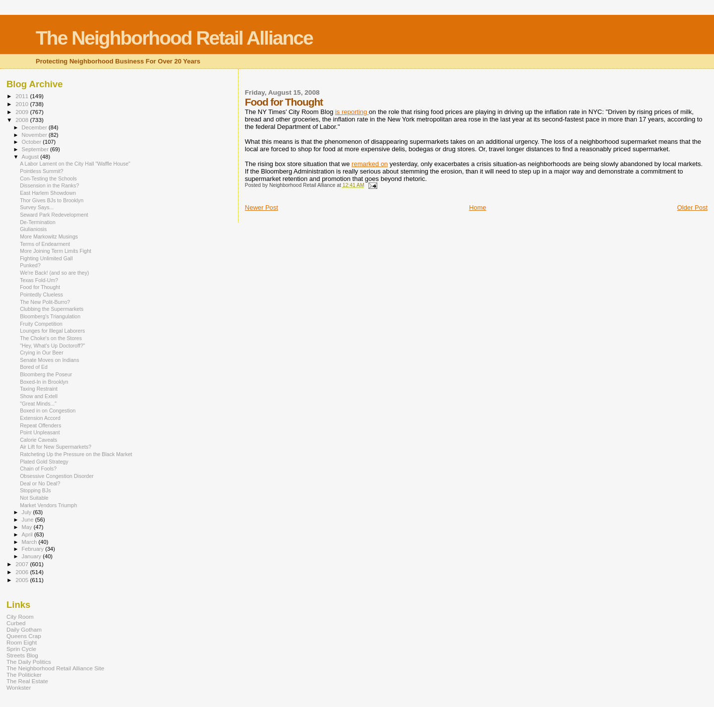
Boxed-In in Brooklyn (44, 382)
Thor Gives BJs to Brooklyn (51, 200)
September (36, 149)
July (27, 512)
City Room (20, 616)
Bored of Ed (34, 367)
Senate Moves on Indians (49, 360)
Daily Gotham (24, 629)
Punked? (30, 265)
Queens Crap (23, 636)
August (31, 157)
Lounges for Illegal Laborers (52, 331)
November (35, 135)
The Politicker (24, 674)
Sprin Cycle (21, 649)
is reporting (352, 112)
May (28, 527)
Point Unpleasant (40, 432)
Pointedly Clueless (41, 294)
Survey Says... (37, 207)
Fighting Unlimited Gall (46, 258)
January (32, 556)
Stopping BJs (35, 490)
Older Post (692, 207)
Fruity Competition (41, 324)
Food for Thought (40, 287)
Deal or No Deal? (40, 483)
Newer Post (261, 207)
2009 (22, 112)
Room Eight (21, 642)
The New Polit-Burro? (45, 302)
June (28, 520)
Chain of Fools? (38, 468)
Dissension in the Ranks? (49, 185)
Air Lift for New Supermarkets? (55, 447)
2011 (22, 96)
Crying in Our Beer (41, 352)
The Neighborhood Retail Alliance (174, 38)
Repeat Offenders (40, 425)
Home (477, 207)
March (30, 542)
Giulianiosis (33, 229)
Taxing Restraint (39, 389)
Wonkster (18, 687)
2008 (22, 120)
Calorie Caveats (38, 440)
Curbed (15, 623)
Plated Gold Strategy (44, 462)
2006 (22, 572)
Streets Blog (22, 655)
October (32, 142)
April (28, 534)
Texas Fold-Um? (39, 280)
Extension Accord (40, 418)
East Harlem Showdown (48, 193)
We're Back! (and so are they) (54, 273)
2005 (22, 580)
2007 (22, 564)
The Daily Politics (28, 661)
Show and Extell (39, 396)
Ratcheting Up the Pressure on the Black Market (76, 454)
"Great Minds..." (38, 404)
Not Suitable (34, 498)
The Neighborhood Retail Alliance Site (55, 668)
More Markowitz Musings (49, 236)
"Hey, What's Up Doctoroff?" (52, 346)
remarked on (370, 164)
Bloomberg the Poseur (46, 374)
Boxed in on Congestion (47, 410)
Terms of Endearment (45, 244)
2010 (22, 104)
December (35, 127)
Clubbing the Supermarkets (51, 309)
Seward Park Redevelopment (54, 215)
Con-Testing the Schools (48, 178)
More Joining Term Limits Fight (55, 251)
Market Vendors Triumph (48, 505)
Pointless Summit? (41, 171)
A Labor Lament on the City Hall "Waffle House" (75, 164)
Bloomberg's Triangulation (50, 316)
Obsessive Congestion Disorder (57, 476)
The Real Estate (27, 681)
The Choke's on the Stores (51, 338)
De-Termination (38, 222)
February (34, 549)
